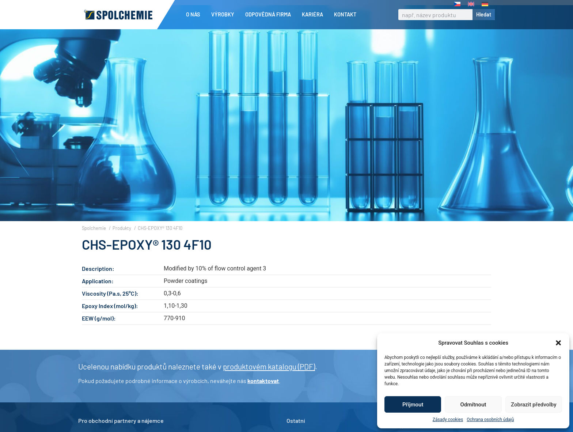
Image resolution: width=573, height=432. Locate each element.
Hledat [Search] (483, 14)
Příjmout (412, 404)
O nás (195, 14)
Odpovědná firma (270, 14)
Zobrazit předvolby (534, 404)
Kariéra (314, 14)
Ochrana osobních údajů (490, 419)
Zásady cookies (448, 419)
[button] (558, 342)
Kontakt (345, 14)
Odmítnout (473, 404)
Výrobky (224, 14)
